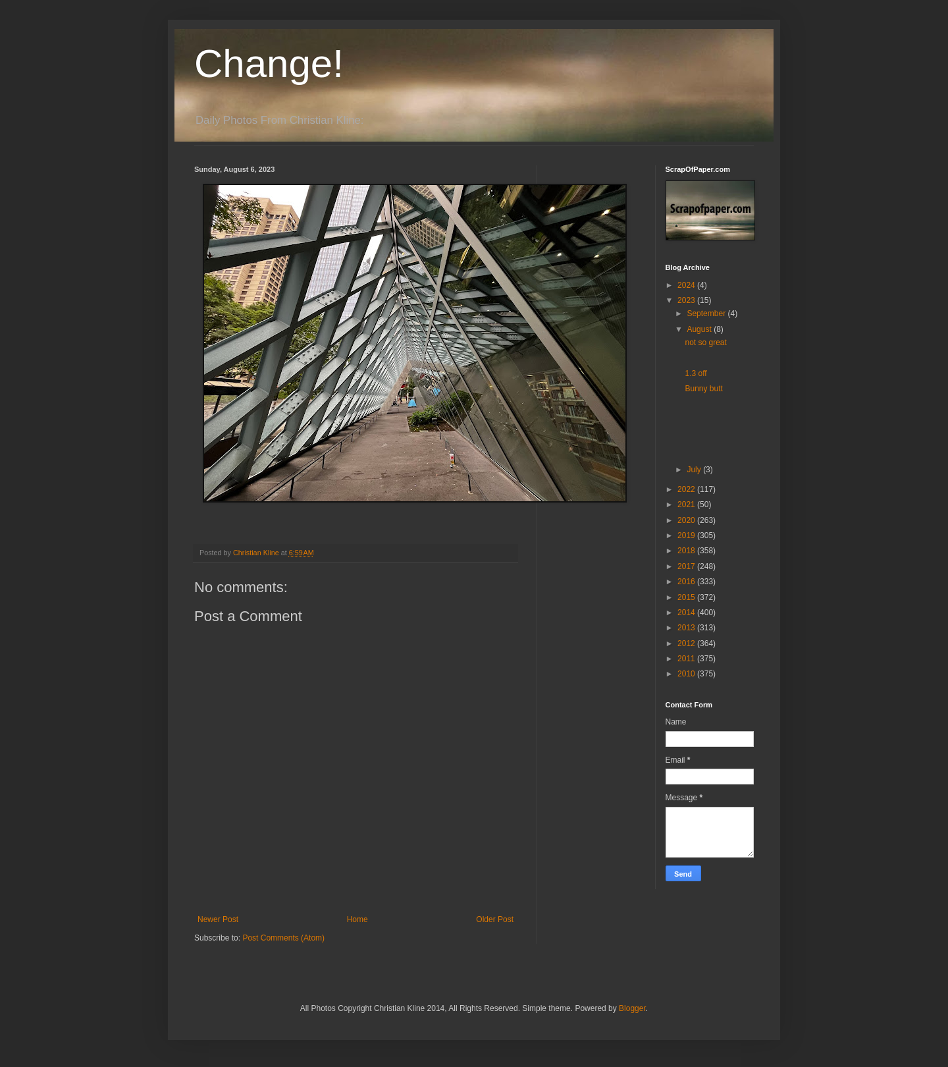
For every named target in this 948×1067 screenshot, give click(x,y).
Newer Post (218, 919)
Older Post (495, 919)
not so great (705, 342)
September (707, 313)
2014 (687, 612)
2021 (687, 504)
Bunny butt (703, 388)
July (695, 469)
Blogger (632, 1008)
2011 (687, 658)
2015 (687, 597)
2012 (687, 643)
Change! (269, 63)
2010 (687, 673)
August (700, 329)
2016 (687, 581)
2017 (687, 566)
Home (357, 919)
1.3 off (695, 373)
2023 (687, 300)
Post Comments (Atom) (283, 938)
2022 (687, 489)
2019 (687, 535)
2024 (687, 285)
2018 (687, 550)
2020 (687, 520)
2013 (687, 627)
